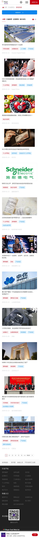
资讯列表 (19, 7)
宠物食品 (16, 490)
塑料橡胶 (5, 472)
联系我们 (16, 500)
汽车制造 (16, 476)
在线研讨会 (28, 497)
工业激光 (28, 476)
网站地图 (5, 504)
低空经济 (28, 490)
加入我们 (28, 500)
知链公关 (20, 462)
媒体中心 (5, 497)
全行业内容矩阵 (19, 504)
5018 (28, 455)
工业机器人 (17, 479)
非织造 (27, 472)
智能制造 (5, 479)
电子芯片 (5, 490)
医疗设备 (28, 483)
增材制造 (16, 486)
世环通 (13, 462)
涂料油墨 (16, 472)
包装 (15, 483)
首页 (4, 7)
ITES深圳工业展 (30, 462)
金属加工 (5, 476)
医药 (3, 486)
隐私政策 (5, 500)
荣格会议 (16, 497)
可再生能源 (28, 486)
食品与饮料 (28, 479)
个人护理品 (5, 483)
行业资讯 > (11, 7)
